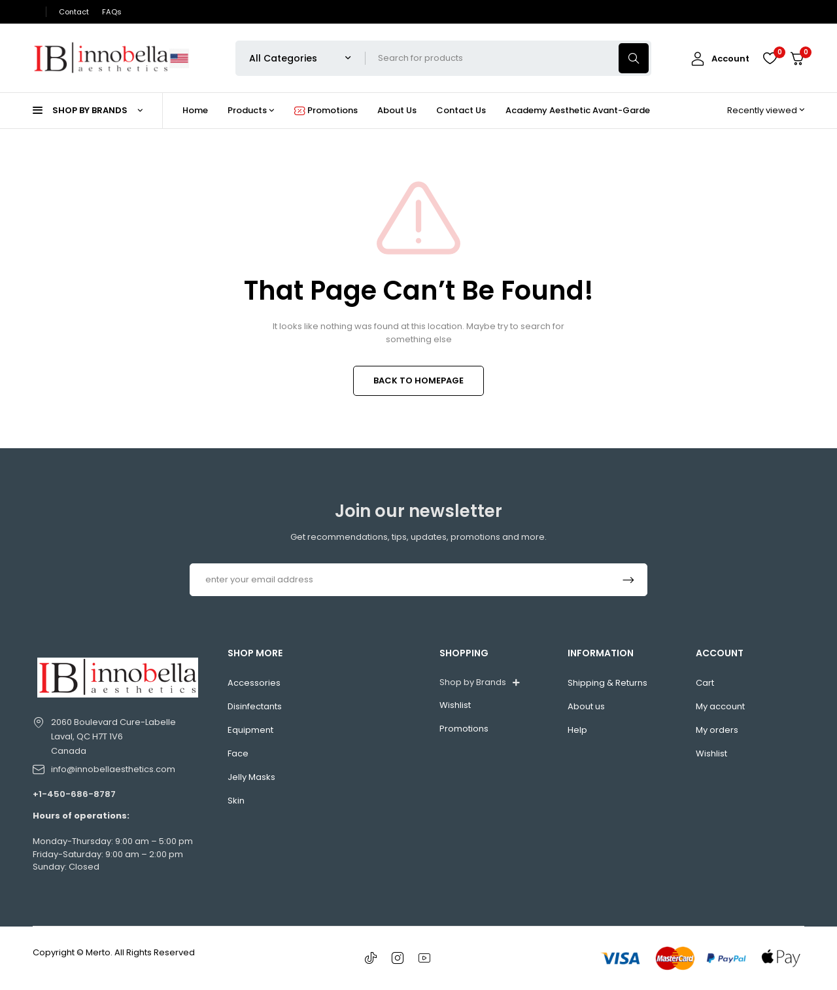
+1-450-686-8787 (74, 794)
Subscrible (628, 579)
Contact (74, 12)
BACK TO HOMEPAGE (418, 380)
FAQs (112, 12)
